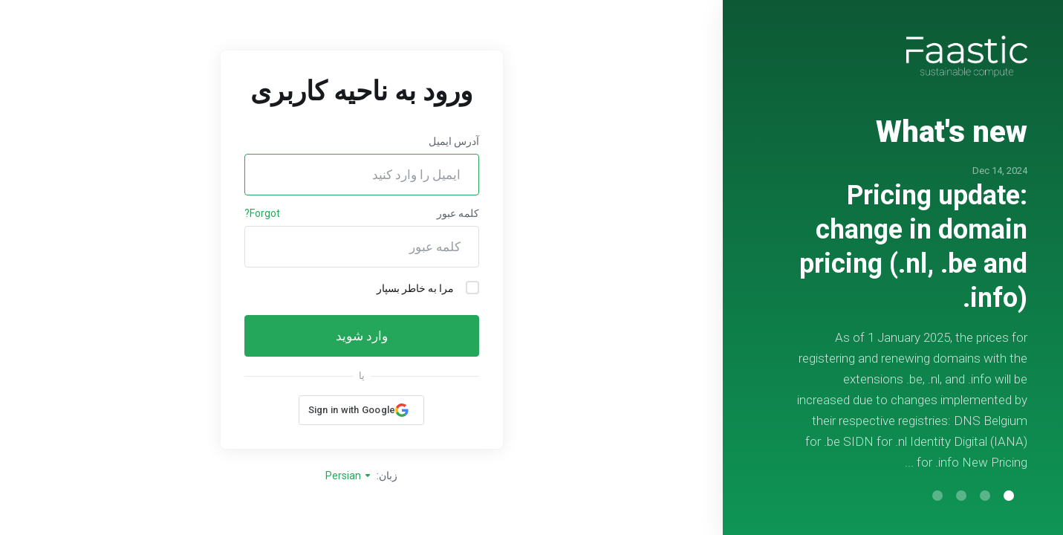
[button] (1009, 495)
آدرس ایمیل (454, 141)
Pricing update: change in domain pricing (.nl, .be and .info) (913, 247)
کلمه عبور (458, 213)
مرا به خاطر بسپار (428, 287)
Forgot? (262, 213)
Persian (348, 476)
